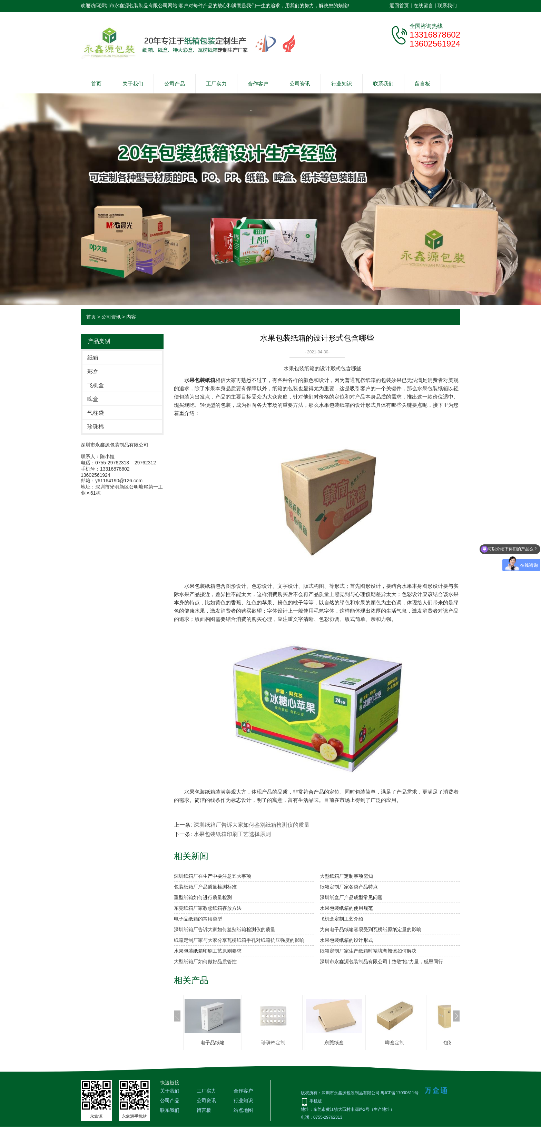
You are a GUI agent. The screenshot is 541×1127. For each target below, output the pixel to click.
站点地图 (243, 1110)
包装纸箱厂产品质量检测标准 (205, 886)
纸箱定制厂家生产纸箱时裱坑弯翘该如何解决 (368, 951)
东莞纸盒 (334, 1042)
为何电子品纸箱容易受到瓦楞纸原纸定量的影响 (370, 929)
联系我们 (447, 5)
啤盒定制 (394, 1042)
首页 (96, 84)
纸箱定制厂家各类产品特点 (349, 886)
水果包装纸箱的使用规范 (346, 908)
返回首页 (399, 5)
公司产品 (174, 84)
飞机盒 (95, 385)
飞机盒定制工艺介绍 (341, 919)
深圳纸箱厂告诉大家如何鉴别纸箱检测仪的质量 (251, 825)
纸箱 (92, 358)
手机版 (315, 1101)
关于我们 (132, 84)
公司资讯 (299, 84)
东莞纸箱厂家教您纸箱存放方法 (208, 908)
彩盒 (92, 371)
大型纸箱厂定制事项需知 (346, 876)
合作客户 (258, 84)
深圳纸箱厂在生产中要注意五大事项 (212, 876)
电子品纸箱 (212, 1042)
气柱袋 (95, 413)
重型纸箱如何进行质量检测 (203, 897)
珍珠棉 (95, 427)
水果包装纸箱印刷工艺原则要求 (208, 951)
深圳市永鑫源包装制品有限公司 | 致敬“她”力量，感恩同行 (381, 961)
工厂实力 (216, 84)
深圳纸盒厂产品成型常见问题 (351, 897)
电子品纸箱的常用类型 (198, 919)
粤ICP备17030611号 (399, 1092)
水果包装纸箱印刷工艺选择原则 (232, 834)
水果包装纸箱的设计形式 (346, 940)
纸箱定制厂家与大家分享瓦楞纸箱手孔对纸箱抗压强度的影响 (239, 940)
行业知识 (341, 84)
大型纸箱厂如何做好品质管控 (205, 961)
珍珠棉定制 (273, 1042)
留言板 (422, 84)
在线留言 (423, 5)
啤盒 (92, 399)
